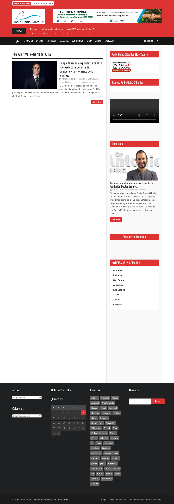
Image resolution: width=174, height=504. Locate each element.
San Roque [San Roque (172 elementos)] (107, 478)
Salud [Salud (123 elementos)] (117, 473)
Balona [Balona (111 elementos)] (94, 408)
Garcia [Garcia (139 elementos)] (94, 438)
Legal (103, 499)
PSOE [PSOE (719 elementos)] (100, 473)
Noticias (68, 82)
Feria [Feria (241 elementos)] (115, 428)
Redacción (80, 79)
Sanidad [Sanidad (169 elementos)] (95, 478)
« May (54, 437)
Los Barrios (119, 290)
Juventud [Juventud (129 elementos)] (108, 443)
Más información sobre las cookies (145, 499)
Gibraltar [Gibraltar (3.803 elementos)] (104, 438)
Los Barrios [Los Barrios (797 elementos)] (96, 453)
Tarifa (116, 294)
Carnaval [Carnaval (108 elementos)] (113, 408)
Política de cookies (117, 499)
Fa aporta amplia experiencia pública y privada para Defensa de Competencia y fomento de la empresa (80, 69)
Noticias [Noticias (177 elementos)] (105, 458)
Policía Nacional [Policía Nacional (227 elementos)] (112, 468)
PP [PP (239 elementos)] (92, 473)
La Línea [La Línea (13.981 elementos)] (95, 448)
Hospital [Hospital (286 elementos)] (114, 438)
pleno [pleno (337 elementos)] (102, 463)
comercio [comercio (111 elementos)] (107, 413)
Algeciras (118, 285)
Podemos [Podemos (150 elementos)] (112, 463)
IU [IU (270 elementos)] (92, 443)
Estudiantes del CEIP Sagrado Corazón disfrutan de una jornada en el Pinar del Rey (64, 34)
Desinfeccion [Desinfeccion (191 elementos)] (97, 423)
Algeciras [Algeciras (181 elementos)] (105, 398)
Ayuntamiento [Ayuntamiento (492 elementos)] (108, 403)
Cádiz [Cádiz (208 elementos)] (93, 418)
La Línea (117, 275)
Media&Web (62, 499)
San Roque (118, 280)
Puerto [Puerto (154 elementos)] (109, 473)
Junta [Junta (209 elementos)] (99, 443)
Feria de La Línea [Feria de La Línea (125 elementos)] (99, 433)
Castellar (117, 304)
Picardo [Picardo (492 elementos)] (115, 458)
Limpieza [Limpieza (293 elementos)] (106, 448)
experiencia (38, 54)
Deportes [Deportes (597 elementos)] (104, 418)
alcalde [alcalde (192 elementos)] (94, 398)
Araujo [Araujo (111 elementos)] (115, 398)
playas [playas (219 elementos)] (94, 463)
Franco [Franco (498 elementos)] (113, 433)
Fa (49, 54)
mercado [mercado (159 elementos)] (95, 458)
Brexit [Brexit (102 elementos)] (103, 408)
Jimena (117, 299)
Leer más (97, 102)
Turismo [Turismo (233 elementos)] (94, 483)
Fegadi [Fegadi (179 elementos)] (107, 428)
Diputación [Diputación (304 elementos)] (110, 423)
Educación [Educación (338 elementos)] (95, 428)
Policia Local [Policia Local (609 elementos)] (96, 468)
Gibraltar (91, 79)
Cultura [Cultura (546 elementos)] (117, 413)
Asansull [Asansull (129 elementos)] (95, 403)
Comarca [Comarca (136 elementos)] (95, 413)
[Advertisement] (134, 346)
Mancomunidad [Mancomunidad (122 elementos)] (111, 453)
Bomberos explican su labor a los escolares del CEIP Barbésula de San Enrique (64, 29)
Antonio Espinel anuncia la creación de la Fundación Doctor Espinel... (131, 184)
